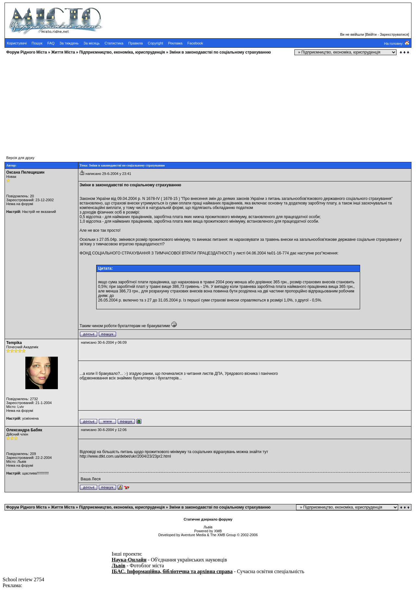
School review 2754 (23, 579)
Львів (118, 565)
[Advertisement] (198, 102)
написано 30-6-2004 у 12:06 (103, 430)
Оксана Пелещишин (25, 172)
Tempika (14, 342)
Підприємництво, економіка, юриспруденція (122, 52)
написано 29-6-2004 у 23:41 (108, 174)
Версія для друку (20, 158)
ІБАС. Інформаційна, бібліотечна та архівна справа (172, 571)
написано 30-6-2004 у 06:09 (103, 342)
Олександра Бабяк (24, 430)
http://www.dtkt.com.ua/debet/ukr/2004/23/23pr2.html (125, 456)
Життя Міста (63, 52)
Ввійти (371, 34)
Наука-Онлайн (129, 559)
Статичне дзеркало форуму (208, 519)
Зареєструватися (394, 34)
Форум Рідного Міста (26, 52)
